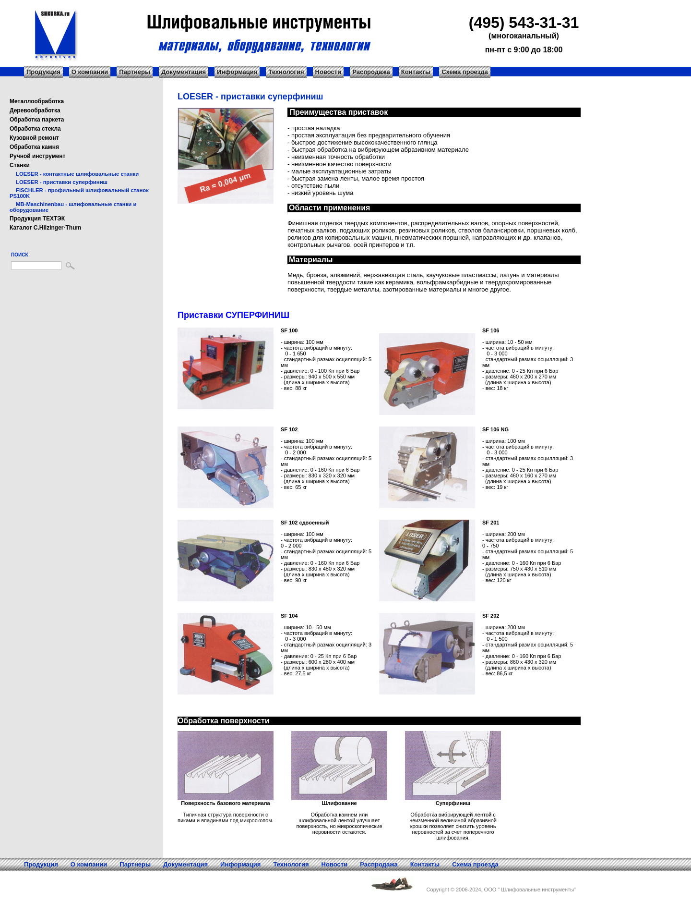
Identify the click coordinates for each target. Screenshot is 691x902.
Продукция (43, 71)
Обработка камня (34, 147)
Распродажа (371, 71)
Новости (328, 71)
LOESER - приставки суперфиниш (61, 182)
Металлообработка (37, 101)
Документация (183, 71)
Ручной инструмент (37, 156)
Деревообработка (35, 110)
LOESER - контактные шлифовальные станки (77, 174)
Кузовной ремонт (34, 137)
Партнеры (134, 71)
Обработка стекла (35, 128)
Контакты (415, 71)
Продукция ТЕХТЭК (37, 218)
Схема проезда (464, 71)
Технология (286, 71)
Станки (20, 165)
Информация (237, 71)
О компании (89, 71)
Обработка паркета (37, 119)
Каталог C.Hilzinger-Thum (45, 227)
